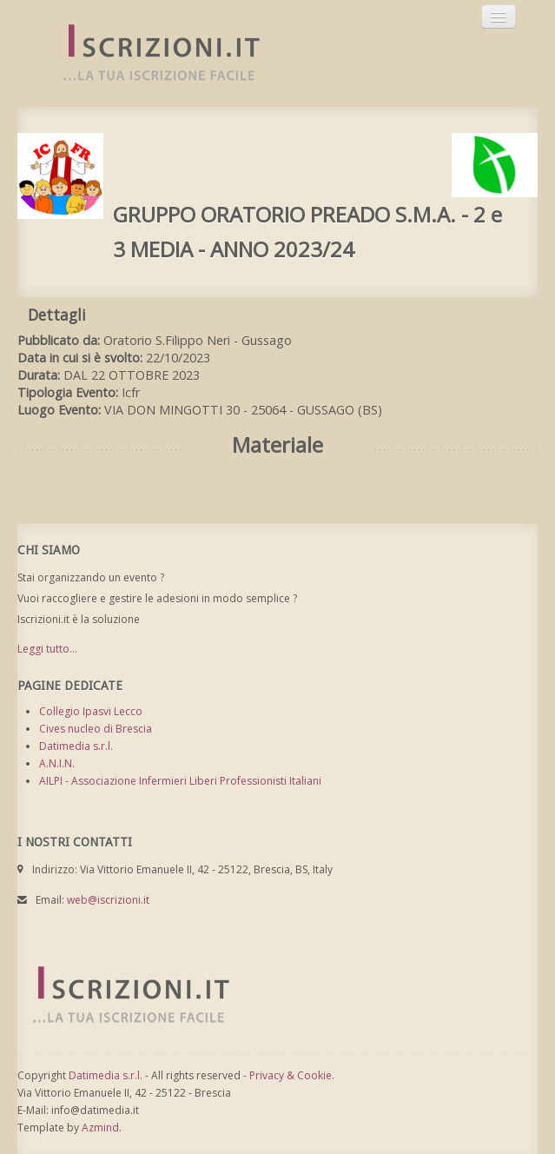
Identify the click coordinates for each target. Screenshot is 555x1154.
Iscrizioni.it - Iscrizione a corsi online (152, 53)
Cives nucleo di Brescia (95, 728)
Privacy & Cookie (290, 1075)
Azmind (100, 1127)
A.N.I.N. (57, 763)
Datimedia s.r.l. (76, 746)
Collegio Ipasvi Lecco (90, 711)
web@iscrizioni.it (108, 899)
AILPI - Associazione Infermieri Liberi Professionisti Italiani (180, 780)
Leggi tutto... (47, 648)
